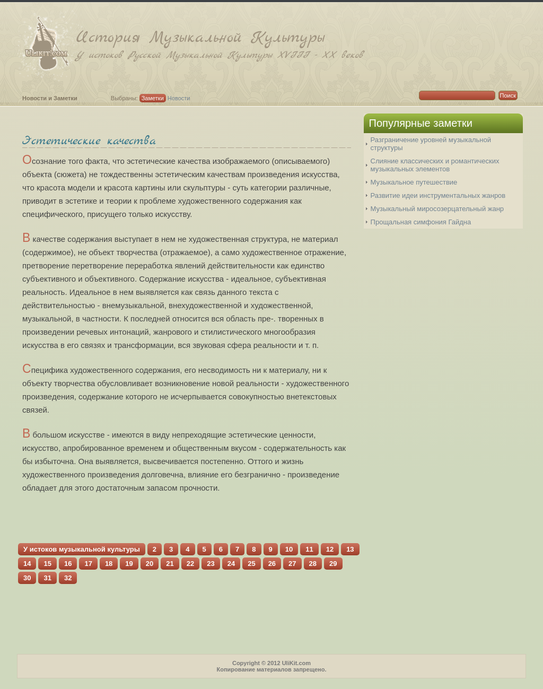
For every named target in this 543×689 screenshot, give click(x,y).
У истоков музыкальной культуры (81, 549)
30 (27, 578)
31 (47, 578)
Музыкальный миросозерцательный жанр (437, 209)
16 (68, 564)
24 (231, 564)
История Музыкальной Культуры (301, 44)
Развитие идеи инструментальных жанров (438, 195)
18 (108, 564)
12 (330, 549)
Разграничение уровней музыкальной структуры (431, 144)
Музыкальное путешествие (414, 182)
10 (289, 549)
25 (251, 564)
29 (333, 564)
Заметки (153, 98)
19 (129, 564)
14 (27, 564)
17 (88, 564)
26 (272, 564)
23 (210, 564)
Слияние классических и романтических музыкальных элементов (435, 165)
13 (350, 549)
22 (190, 564)
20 (149, 564)
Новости (179, 98)
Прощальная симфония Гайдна (421, 222)
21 (169, 564)
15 (47, 564)
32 (68, 578)
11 (309, 549)
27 (292, 564)
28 (313, 564)
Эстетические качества (89, 141)
